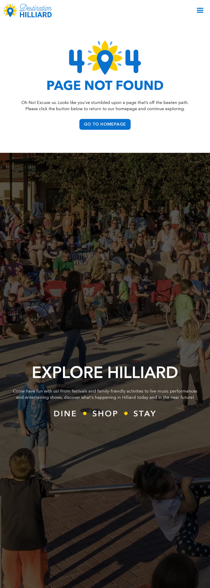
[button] (200, 10)
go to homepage (105, 124)
